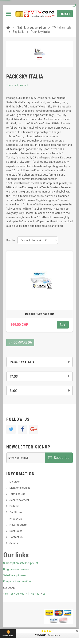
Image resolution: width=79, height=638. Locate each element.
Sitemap (14, 543)
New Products (18, 524)
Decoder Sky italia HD (39, 313)
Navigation (8, 13)
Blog (13, 391)
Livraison (14, 481)
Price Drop (15, 518)
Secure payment (19, 500)
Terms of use (17, 493)
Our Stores (15, 512)
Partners (14, 506)
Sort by (10, 240)
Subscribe (58, 457)
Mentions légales (19, 487)
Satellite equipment (15, 575)
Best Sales (15, 530)
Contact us (16, 537)
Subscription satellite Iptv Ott (20, 563)
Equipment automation (17, 581)
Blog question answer (16, 569)
